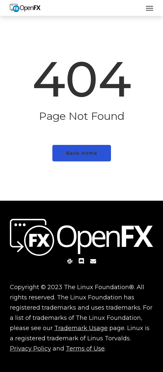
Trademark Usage (81, 328)
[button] (149, 8)
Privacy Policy (30, 348)
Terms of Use (85, 348)
